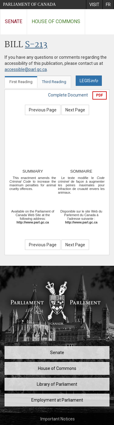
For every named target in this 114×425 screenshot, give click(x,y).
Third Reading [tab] (54, 81)
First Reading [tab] (21, 81)
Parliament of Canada (29, 4)
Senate (13, 21)
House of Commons (56, 21)
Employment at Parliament (57, 400)
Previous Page (43, 109)
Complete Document (68, 95)
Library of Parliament (57, 384)
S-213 (36, 45)
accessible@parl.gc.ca (26, 69)
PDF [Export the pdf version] (99, 95)
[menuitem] (94, 4)
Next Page (75, 109)
